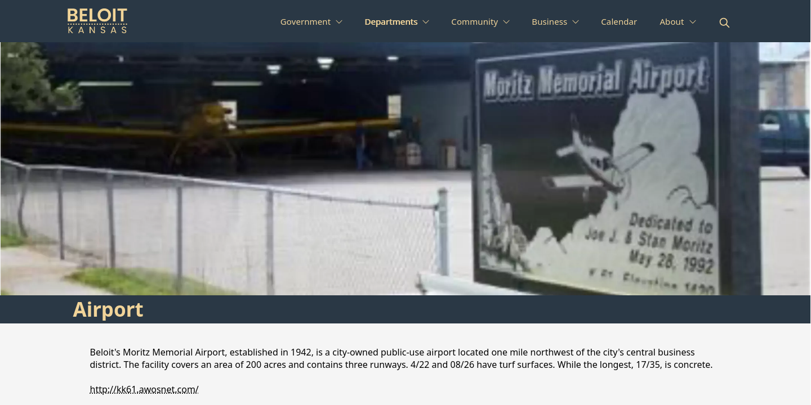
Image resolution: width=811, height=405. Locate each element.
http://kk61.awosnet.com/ (144, 389)
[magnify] (724, 23)
